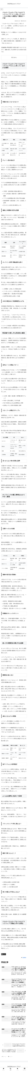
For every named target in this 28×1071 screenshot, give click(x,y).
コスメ (4, 954)
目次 (12, 57)
